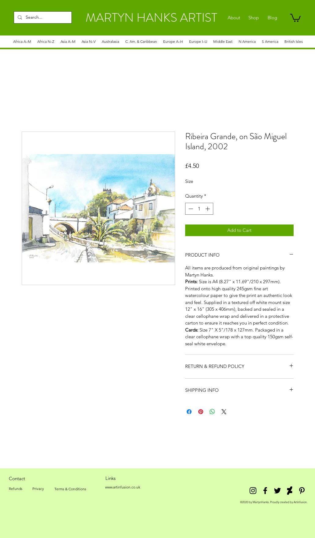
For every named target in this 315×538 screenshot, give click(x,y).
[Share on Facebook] (189, 411)
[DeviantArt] (289, 490)
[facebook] (265, 490)
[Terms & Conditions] (70, 489)
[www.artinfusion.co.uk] (122, 487)
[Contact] (17, 478)
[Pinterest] (301, 490)
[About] (234, 18)
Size (189, 181)
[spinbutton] (199, 208)
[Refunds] (15, 489)
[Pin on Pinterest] (200, 411)
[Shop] (253, 18)
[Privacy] (38, 489)
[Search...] (42, 17)
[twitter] (277, 490)
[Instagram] (253, 490)
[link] (295, 17)
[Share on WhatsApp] (212, 411)
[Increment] (208, 208)
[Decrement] (190, 208)
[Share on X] (224, 411)
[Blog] (272, 18)
